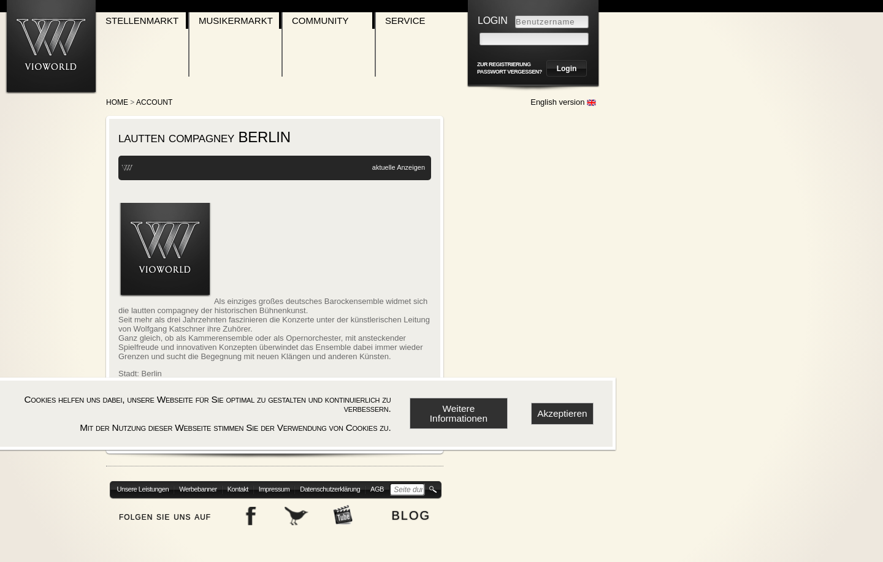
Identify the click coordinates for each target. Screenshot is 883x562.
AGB (377, 489)
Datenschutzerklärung (330, 489)
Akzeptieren (562, 413)
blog (410, 513)
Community (320, 20)
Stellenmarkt (141, 20)
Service (405, 20)
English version (563, 102)
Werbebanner (198, 489)
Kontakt (237, 489)
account (154, 102)
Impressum (274, 489)
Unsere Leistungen (143, 489)
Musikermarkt (236, 20)
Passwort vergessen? (509, 72)
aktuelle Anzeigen (398, 167)
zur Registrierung (504, 64)
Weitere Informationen (458, 413)
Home (117, 102)
